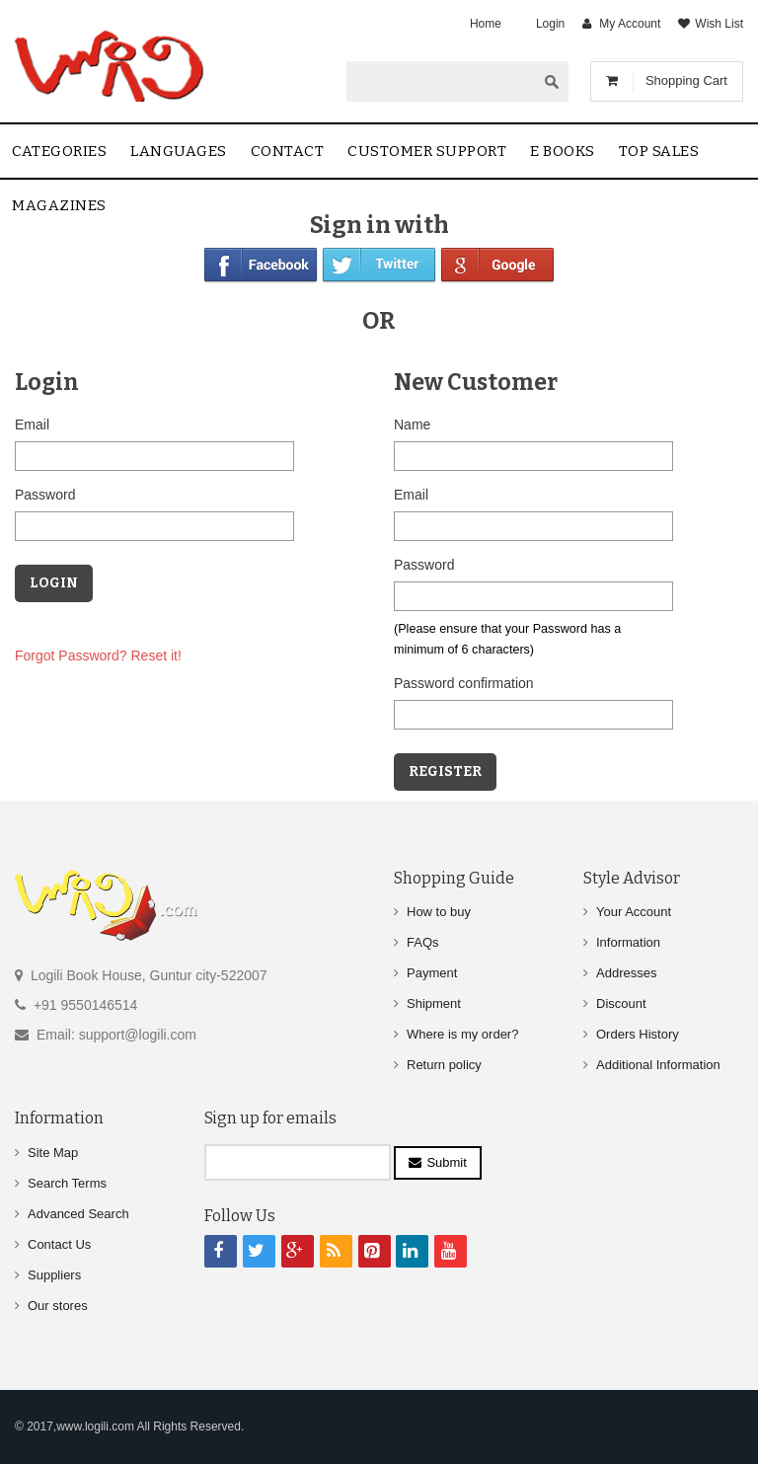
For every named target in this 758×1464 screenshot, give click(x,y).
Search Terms (67, 1183)
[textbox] (441, 81)
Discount (621, 1003)
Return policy (444, 1064)
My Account (629, 24)
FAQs (423, 942)
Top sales (659, 151)
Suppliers (54, 1275)
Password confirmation (464, 683)
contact (288, 151)
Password (45, 494)
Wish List (719, 24)
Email (32, 424)
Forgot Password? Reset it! (98, 655)
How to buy (439, 911)
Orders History (637, 1034)
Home (485, 24)
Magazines (59, 205)
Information (628, 942)
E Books (562, 151)
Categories (59, 151)
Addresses (626, 972)
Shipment (434, 1003)
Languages (178, 151)
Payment (432, 972)
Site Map (53, 1152)
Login (550, 24)
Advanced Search (78, 1213)
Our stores (58, 1305)
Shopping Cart (686, 80)
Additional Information (658, 1064)
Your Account (633, 911)
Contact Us (59, 1244)
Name (412, 424)
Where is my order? (462, 1034)
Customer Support (426, 151)
